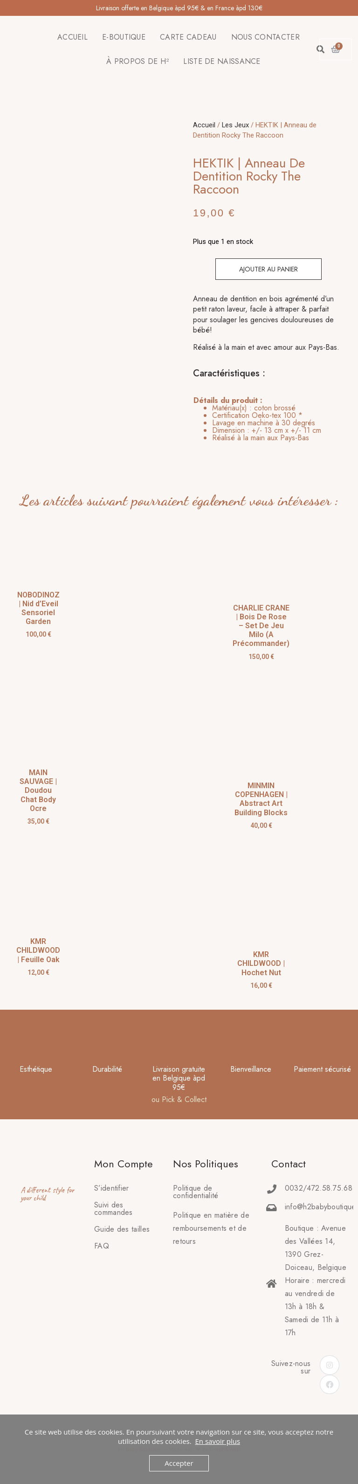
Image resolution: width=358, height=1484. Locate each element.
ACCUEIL (72, 37)
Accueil (204, 125)
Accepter (179, 1463)
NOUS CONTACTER (265, 37)
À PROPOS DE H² (137, 61)
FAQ (101, 1246)
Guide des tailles (122, 1229)
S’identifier (111, 1188)
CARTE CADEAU (188, 37)
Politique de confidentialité (196, 1192)
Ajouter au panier (268, 269)
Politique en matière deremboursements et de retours (211, 1228)
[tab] (257, 419)
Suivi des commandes (113, 1209)
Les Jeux (235, 125)
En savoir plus (217, 1441)
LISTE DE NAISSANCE (221, 61)
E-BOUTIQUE (123, 37)
